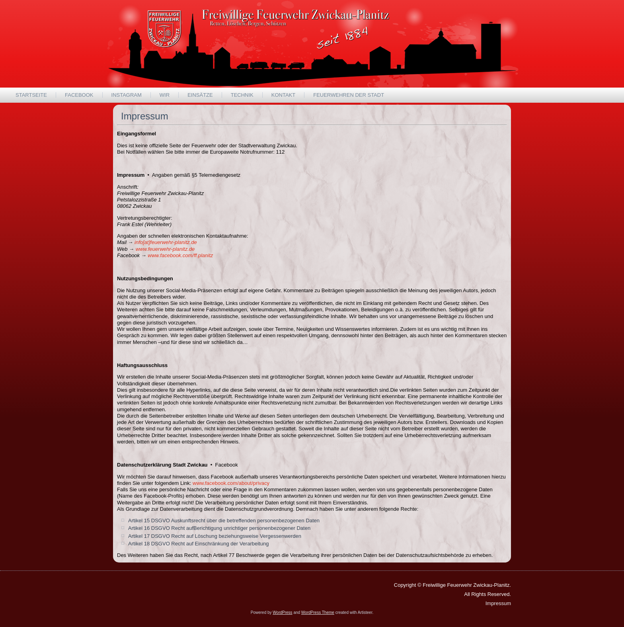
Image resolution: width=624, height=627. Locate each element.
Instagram (126, 95)
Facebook (79, 95)
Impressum (498, 603)
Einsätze (200, 95)
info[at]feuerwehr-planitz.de (166, 242)
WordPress (282, 612)
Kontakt (283, 95)
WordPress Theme (317, 612)
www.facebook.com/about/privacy (231, 483)
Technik (242, 95)
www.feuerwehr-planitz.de (165, 249)
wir (165, 95)
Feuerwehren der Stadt (348, 95)
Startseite (31, 95)
